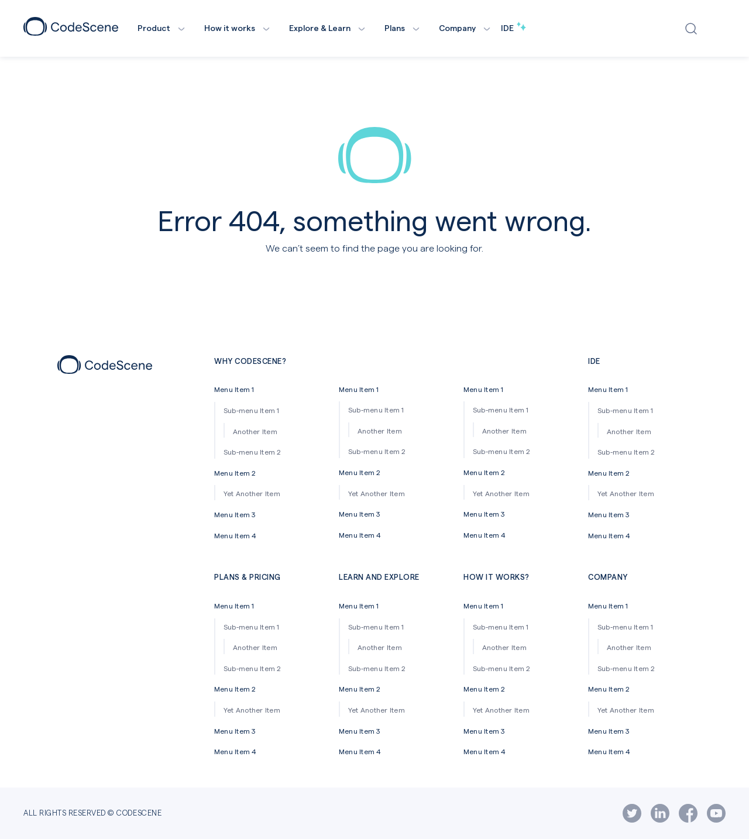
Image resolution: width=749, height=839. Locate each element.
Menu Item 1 (234, 389)
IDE (513, 28)
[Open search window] (694, 28)
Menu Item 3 (235, 514)
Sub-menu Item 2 (252, 452)
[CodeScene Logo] (70, 31)
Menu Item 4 (235, 535)
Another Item (255, 431)
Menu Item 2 (235, 473)
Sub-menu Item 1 (252, 410)
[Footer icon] (104, 370)
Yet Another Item (252, 493)
